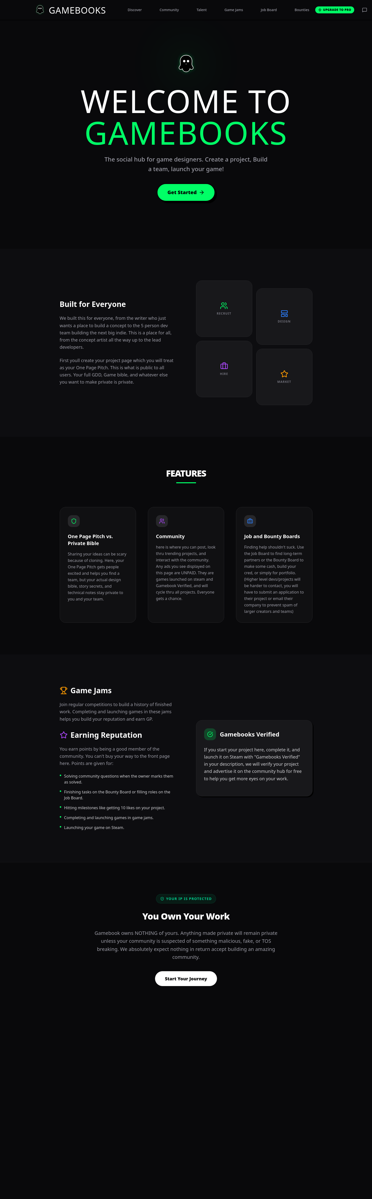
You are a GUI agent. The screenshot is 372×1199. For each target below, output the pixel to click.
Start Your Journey (186, 979)
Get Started (186, 192)
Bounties (302, 9)
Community (169, 9)
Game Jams (233, 9)
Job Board (269, 9)
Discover (135, 9)
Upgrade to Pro (334, 10)
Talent (202, 9)
